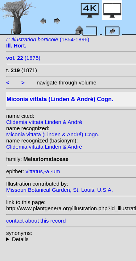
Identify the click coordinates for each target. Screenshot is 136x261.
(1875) (23, 58)
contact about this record (36, 221)
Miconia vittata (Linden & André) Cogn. (52, 134)
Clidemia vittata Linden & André (44, 122)
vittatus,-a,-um (42, 171)
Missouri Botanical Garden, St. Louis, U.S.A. (59, 190)
